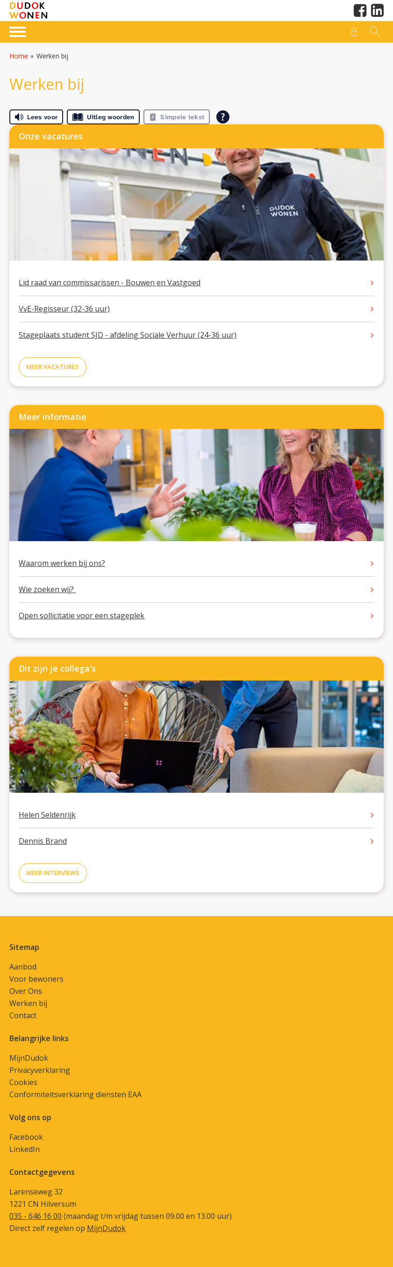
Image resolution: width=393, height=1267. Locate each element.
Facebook (26, 1137)
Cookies (23, 1082)
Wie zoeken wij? (47, 589)
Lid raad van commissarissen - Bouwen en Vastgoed (109, 282)
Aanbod (22, 967)
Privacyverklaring (39, 1070)
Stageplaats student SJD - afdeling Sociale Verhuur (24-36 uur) (127, 335)
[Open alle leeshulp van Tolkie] (222, 116)
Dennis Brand (43, 841)
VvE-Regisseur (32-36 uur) (64, 309)
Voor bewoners (36, 979)
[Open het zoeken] (374, 32)
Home (18, 55)
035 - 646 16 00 (35, 1216)
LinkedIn (24, 1149)
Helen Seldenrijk (47, 815)
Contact (22, 1015)
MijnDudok (28, 1058)
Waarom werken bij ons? (62, 563)
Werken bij (28, 1003)
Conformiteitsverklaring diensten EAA (75, 1094)
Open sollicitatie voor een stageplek (81, 615)
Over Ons (25, 991)
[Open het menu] (18, 30)
